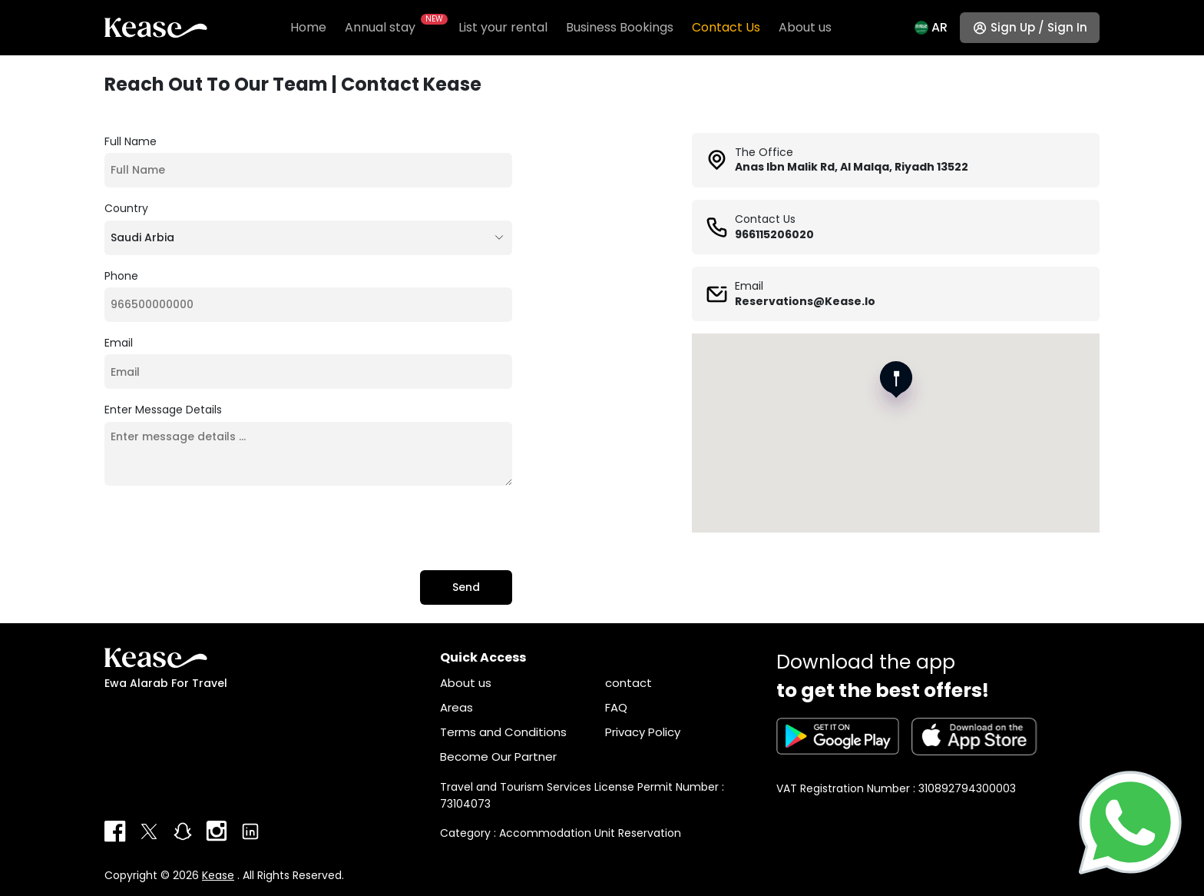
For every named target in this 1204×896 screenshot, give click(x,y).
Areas (456, 707)
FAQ (616, 707)
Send (466, 587)
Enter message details (163, 409)
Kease (218, 875)
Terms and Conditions (503, 732)
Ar (939, 27)
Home (308, 27)
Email (118, 342)
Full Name (130, 141)
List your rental (502, 27)
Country (126, 208)
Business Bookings (619, 27)
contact (628, 683)
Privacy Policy (642, 732)
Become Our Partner (498, 756)
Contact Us (726, 27)
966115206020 (774, 234)
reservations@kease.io (805, 301)
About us (805, 27)
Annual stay (392, 27)
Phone (121, 276)
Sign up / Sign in (1039, 27)
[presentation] (221, 528)
